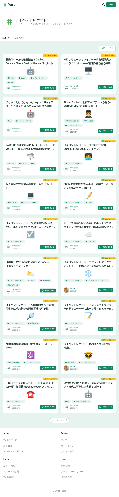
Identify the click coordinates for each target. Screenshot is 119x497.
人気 (103, 48)
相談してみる (48, 88)
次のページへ (59, 420)
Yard (12, 5)
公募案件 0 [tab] (19, 38)
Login (111, 4)
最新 (111, 48)
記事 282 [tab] (6, 38)
